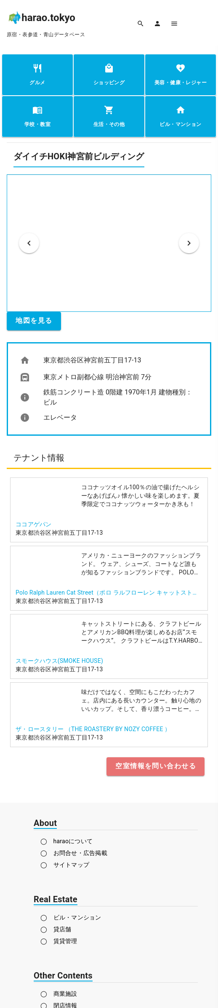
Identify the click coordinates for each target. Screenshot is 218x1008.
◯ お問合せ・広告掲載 (73, 853)
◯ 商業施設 (58, 993)
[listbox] (109, 389)
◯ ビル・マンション (70, 917)
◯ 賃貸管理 (58, 941)
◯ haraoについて (66, 841)
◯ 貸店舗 (55, 929)
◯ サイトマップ (64, 864)
